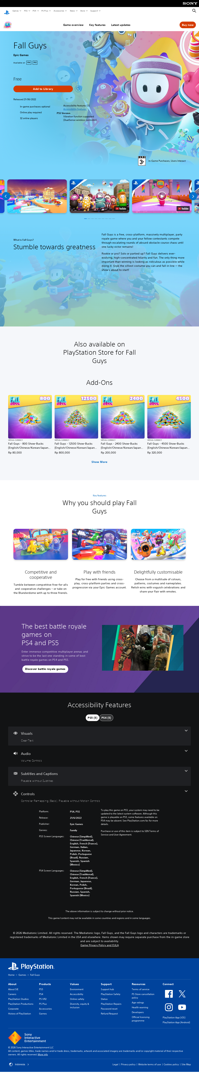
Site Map (186, 1060)
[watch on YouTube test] (120, 204)
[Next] (193, 192)
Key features (97, 21)
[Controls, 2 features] (99, 792)
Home (11, 971)
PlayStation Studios (18, 995)
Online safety (77, 995)
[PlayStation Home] (6, 11)
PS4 (34, 10)
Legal (115, 1060)
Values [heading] (74, 980)
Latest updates (120, 21)
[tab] (92, 714)
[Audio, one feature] (99, 752)
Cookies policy (171, 1060)
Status (104, 995)
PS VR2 (42, 995)
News (72, 10)
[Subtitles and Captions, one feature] (99, 772)
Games (15, 10)
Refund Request (109, 1010)
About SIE (13, 985)
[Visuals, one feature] (99, 732)
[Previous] (6, 192)
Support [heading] (106, 980)
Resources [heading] (138, 980)
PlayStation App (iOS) (174, 1013)
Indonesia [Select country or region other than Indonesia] (19, 1060)
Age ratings (138, 998)
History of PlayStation (19, 1010)
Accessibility (76, 990)
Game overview (73, 21)
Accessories (58, 10)
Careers (12, 990)
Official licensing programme (140, 1015)
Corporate (13, 1005)
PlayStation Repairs (111, 1000)
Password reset (109, 1005)
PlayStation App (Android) (176, 1018)
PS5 (25, 10)
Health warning (140, 1003)
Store (82, 10)
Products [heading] (45, 980)
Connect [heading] (168, 980)
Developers (138, 1008)
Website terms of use (149, 1060)
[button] (74, 105)
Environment (76, 985)
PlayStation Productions (20, 1000)
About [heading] (12, 980)
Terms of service (140, 985)
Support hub (107, 985)
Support (94, 10)
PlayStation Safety (110, 990)
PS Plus (44, 10)
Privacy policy (128, 1060)
